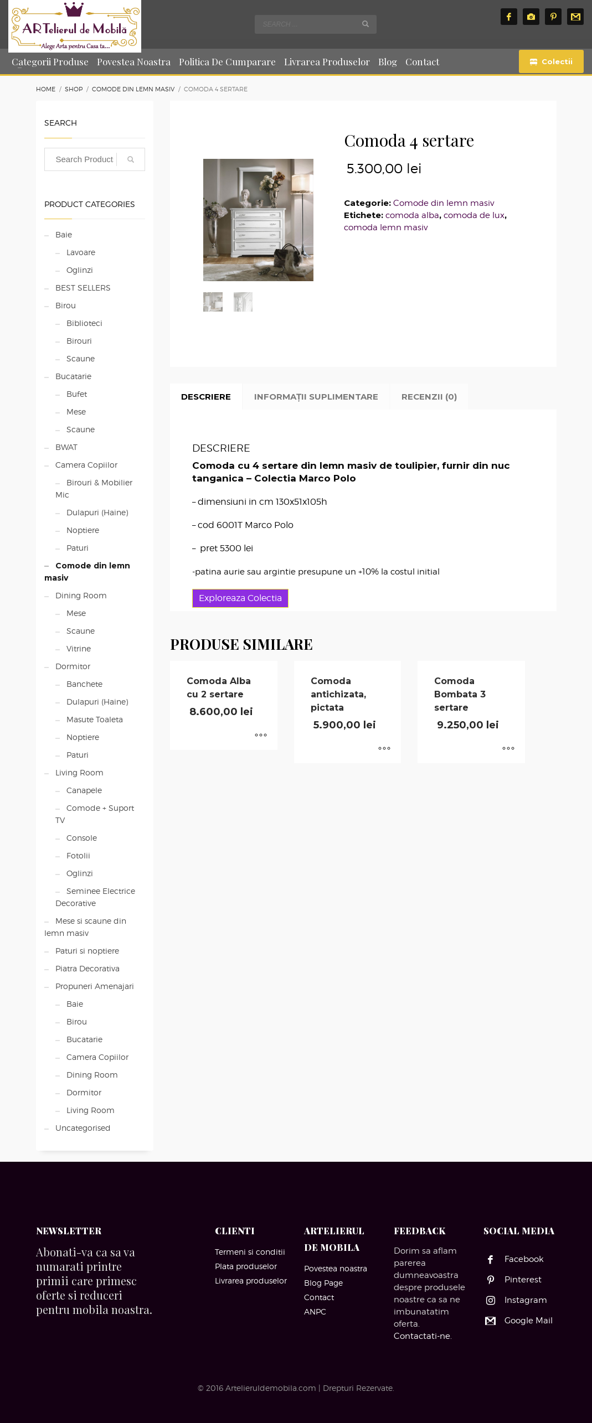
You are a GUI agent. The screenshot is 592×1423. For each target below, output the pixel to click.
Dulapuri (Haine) (97, 512)
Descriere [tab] (206, 396)
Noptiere (82, 530)
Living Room (79, 772)
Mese (76, 411)
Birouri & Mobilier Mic (93, 488)
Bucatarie (73, 376)
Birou (65, 305)
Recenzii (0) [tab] (429, 396)
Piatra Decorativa (87, 968)
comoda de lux (474, 215)
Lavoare (80, 252)
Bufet (76, 394)
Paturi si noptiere (87, 950)
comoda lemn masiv (386, 227)
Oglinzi (79, 270)
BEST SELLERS (83, 287)
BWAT (66, 447)
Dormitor (72, 666)
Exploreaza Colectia (240, 598)
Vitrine (78, 648)
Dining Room (81, 595)
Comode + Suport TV (94, 814)
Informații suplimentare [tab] (316, 396)
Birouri (79, 340)
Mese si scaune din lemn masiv (85, 927)
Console (81, 837)
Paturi (77, 547)
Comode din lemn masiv (443, 203)
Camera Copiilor (86, 464)
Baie (63, 234)
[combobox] (316, 24)
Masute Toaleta (94, 719)
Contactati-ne (422, 1336)
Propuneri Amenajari (94, 986)
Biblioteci (84, 323)
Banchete (84, 684)
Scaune (80, 358)
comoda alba (412, 215)
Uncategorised (83, 1127)
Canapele (84, 790)
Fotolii (78, 855)
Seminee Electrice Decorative (95, 897)
